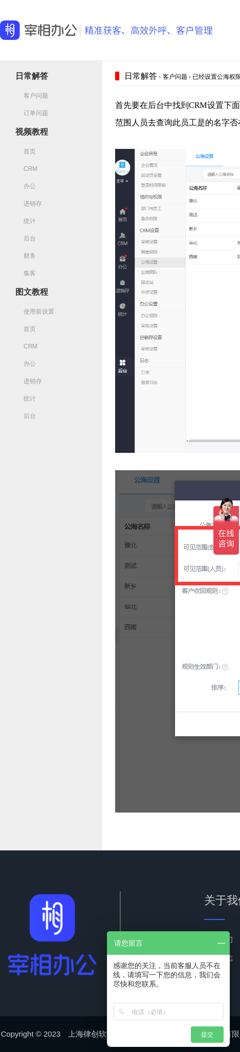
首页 (25, 151)
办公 (25, 186)
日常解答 (31, 76)
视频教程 (31, 131)
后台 (25, 238)
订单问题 (31, 113)
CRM (26, 168)
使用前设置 (34, 311)
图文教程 (31, 292)
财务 (25, 255)
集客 (25, 273)
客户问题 (31, 95)
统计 (25, 221)
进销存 (28, 203)
